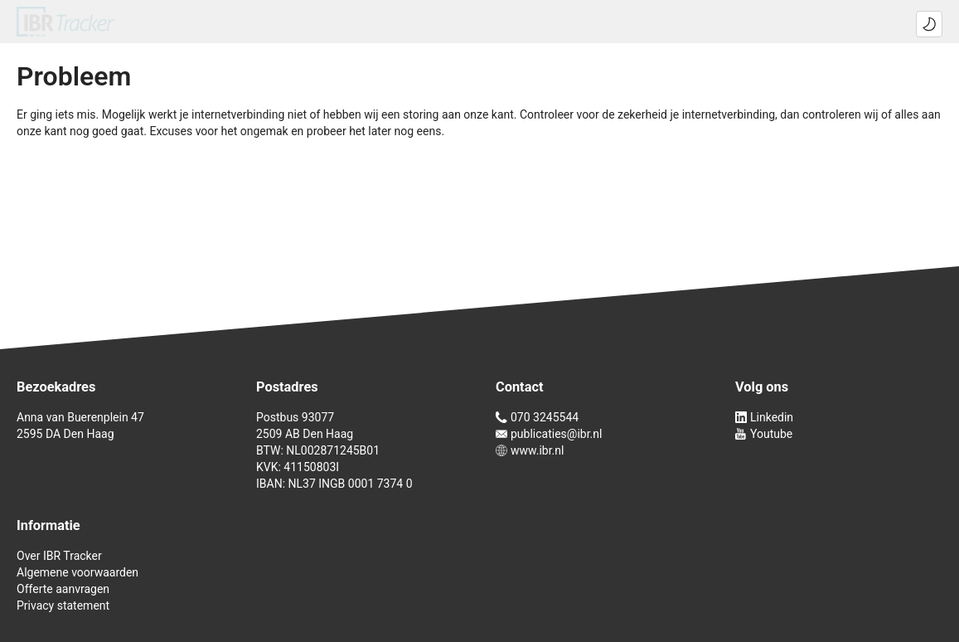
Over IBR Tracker (59, 555)
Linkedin (764, 417)
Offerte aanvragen (63, 589)
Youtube (763, 433)
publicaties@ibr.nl (549, 433)
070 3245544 (537, 417)
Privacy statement (63, 605)
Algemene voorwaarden (77, 572)
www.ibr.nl (530, 450)
